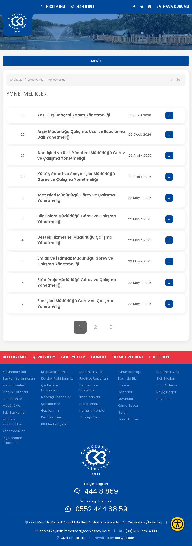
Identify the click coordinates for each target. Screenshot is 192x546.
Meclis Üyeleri (14, 385)
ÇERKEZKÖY (43, 357)
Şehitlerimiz (50, 403)
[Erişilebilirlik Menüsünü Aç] (177, 524)
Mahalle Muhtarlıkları (12, 422)
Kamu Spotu (128, 405)
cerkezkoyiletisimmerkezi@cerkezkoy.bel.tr (72, 531)
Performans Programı (89, 388)
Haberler (125, 392)
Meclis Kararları (15, 392)
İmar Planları (90, 397)
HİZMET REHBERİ (127, 357)
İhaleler (124, 385)
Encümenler (12, 398)
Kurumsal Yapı (14, 371)
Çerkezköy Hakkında (50, 388)
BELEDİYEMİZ (15, 357)
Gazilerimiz (50, 410)
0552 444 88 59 (102, 509)
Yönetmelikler (14, 431)
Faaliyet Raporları (94, 378)
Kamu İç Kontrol (92, 410)
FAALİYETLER (73, 357)
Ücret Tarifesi (129, 419)
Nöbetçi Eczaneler (56, 397)
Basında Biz (127, 378)
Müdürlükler (12, 405)
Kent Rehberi (51, 417)
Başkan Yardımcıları (19, 378)
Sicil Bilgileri (165, 378)
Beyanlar (163, 398)
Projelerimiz (89, 403)
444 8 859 (101, 491)
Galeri (123, 412)
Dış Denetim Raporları (12, 440)
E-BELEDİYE (159, 357)
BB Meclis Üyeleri (55, 424)
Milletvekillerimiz (54, 371)
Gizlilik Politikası (71, 537)
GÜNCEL (99, 357)
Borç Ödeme (167, 385)
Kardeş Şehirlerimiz (57, 378)
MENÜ (96, 60)
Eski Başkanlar (14, 412)
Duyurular (126, 398)
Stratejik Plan (90, 417)
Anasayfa (16, 80)
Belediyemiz (36, 80)
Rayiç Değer (166, 392)
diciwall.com (125, 537)
